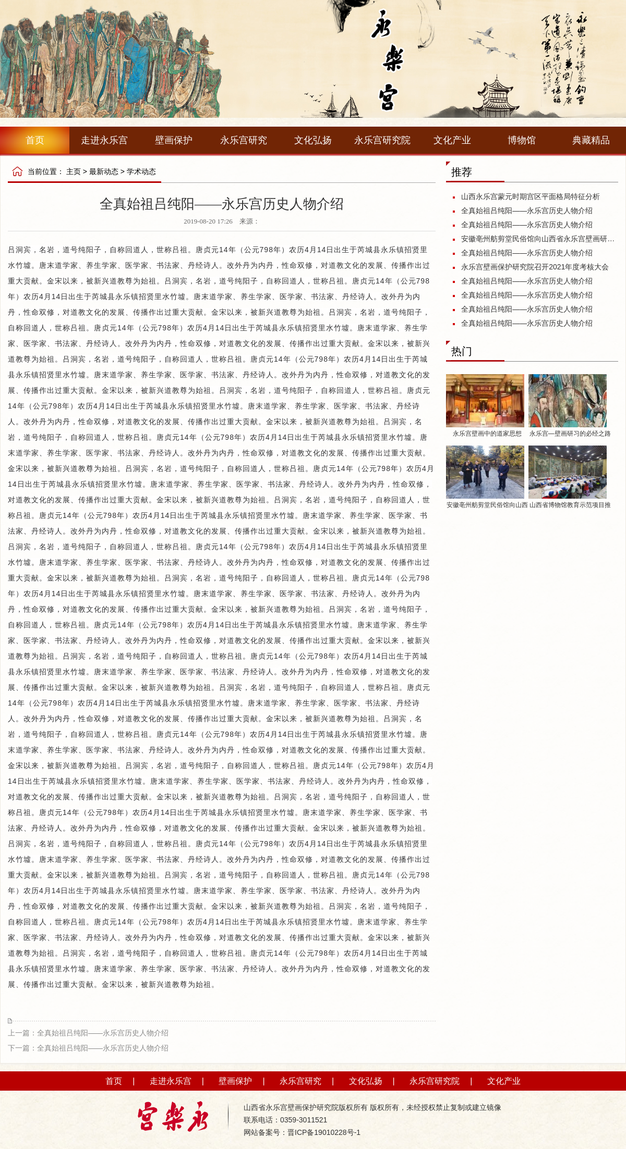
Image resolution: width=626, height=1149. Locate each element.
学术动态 (141, 171)
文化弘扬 (313, 140)
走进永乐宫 (104, 140)
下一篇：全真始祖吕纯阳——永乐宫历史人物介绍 (88, 1048)
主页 (73, 171)
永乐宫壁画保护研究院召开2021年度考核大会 (535, 267)
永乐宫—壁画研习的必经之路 (570, 433)
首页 (35, 140)
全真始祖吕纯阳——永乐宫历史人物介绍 (527, 210)
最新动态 (103, 171)
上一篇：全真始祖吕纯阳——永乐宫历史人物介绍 (88, 1033)
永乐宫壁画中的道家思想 (487, 433)
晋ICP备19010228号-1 (323, 1132)
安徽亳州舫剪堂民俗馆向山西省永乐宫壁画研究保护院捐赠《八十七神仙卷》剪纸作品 (538, 238)
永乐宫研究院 (382, 140)
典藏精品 (591, 140)
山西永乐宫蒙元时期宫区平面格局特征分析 (530, 196)
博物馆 (522, 140)
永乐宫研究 (243, 140)
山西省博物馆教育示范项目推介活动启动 (570, 506)
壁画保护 (173, 140)
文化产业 (452, 140)
